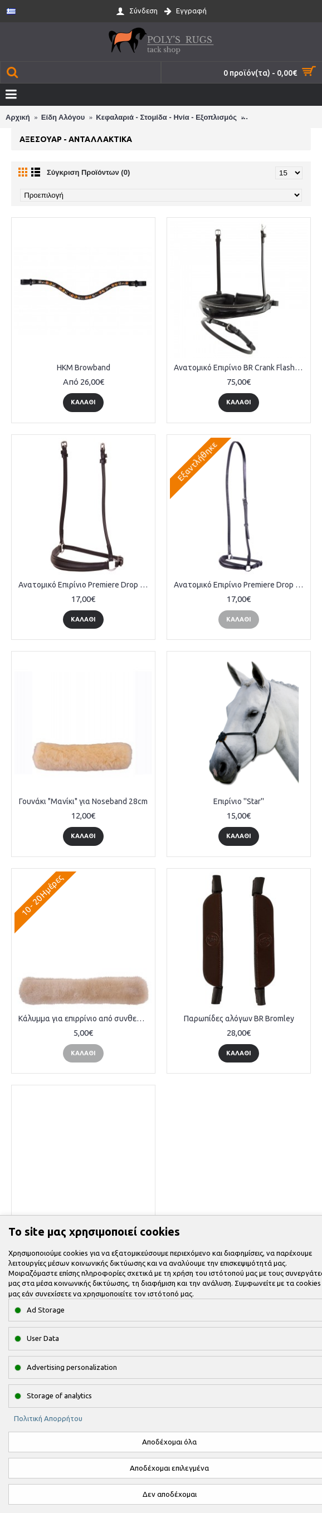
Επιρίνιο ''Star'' (238, 801)
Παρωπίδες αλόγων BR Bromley (239, 1018)
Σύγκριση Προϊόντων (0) (88, 172)
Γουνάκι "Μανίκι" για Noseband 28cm (83, 801)
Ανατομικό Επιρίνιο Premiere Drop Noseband (85, 584)
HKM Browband (83, 367)
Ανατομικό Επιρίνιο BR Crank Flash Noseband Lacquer (241, 367)
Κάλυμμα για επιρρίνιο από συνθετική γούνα (85, 1018)
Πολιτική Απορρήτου (48, 1418)
